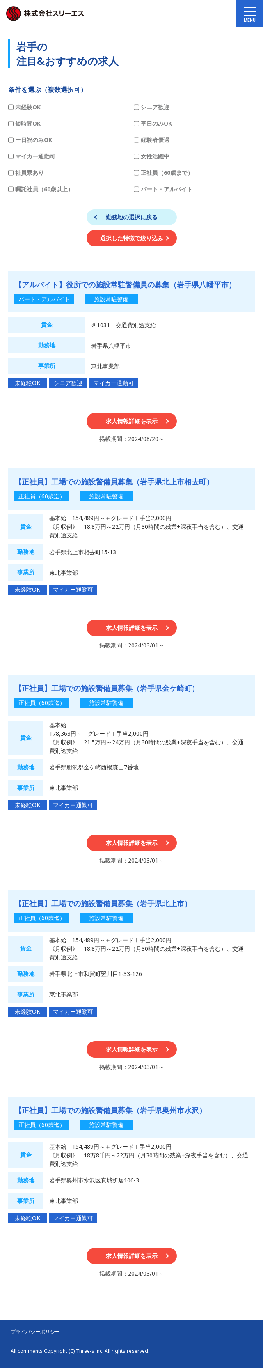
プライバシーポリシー (35, 1331)
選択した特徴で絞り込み (131, 238)
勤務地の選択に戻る (132, 217)
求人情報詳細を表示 (132, 421)
